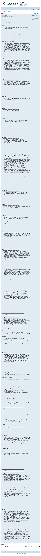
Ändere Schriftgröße (38, 7)
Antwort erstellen (3, 13)
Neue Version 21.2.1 (6, 11)
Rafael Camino (5, 16)
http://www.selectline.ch (22, 17)
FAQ (30, 9)
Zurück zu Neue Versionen (5, 546)
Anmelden (38, 9)
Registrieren (34, 9)
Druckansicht (37, 7)
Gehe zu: (25, 546)
